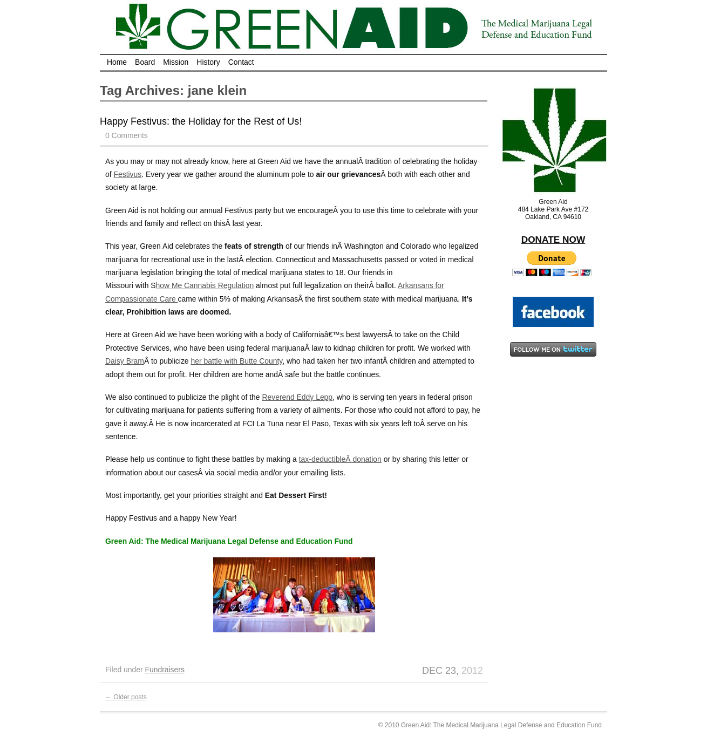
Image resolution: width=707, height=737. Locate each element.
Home (117, 62)
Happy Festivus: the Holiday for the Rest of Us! (201, 121)
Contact (241, 62)
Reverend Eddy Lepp (297, 397)
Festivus (127, 174)
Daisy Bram (124, 361)
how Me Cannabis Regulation (205, 285)
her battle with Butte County (236, 361)
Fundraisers (164, 669)
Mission (175, 62)
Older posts (126, 697)
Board (145, 62)
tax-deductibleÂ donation (340, 459)
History (208, 62)
